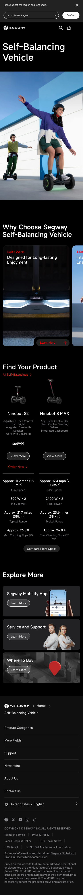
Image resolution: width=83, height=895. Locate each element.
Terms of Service (14, 834)
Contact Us (12, 791)
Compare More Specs (41, 549)
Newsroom (12, 765)
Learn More (18, 603)
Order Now (18, 466)
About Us (11, 778)
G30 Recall (11, 847)
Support (10, 753)
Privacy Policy (40, 834)
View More (18, 456)
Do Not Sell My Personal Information (48, 847)
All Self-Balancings (17, 375)
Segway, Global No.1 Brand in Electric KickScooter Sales (40, 855)
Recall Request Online (18, 841)
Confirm (71, 15)
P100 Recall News (50, 841)
